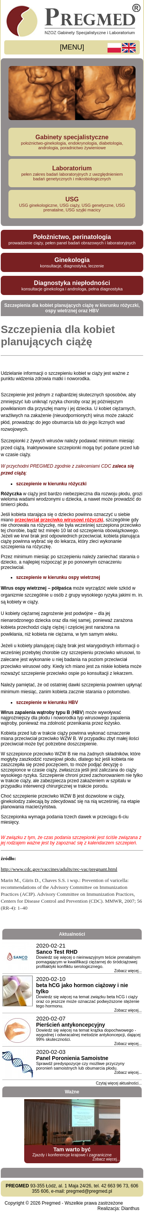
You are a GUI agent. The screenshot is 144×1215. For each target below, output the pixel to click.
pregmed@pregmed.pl (89, 1191)
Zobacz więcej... (128, 971)
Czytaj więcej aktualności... (119, 1083)
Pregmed (51, 1203)
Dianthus (130, 1208)
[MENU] (72, 47)
